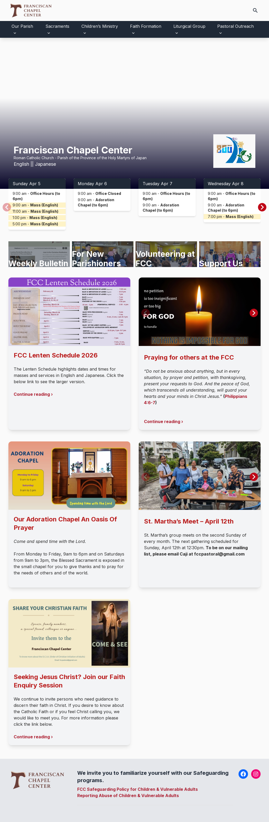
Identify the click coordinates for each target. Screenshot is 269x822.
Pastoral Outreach (235, 26)
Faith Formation (145, 26)
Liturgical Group (189, 26)
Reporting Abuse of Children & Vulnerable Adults (128, 795)
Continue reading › (33, 394)
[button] (262, 207)
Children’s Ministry (99, 26)
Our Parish (22, 26)
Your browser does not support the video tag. (134, 113)
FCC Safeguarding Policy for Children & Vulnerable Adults (137, 789)
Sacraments (57, 26)
